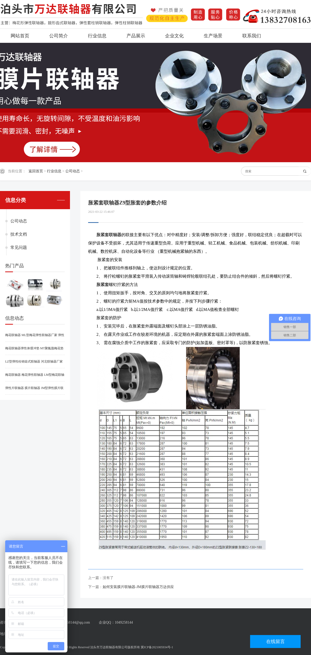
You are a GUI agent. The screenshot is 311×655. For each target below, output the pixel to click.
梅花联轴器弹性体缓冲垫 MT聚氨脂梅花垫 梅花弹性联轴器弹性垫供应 (34, 350)
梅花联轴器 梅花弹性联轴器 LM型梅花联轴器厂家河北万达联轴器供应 (34, 377)
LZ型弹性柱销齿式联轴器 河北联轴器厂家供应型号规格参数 (34, 364)
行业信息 (97, 35)
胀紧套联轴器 (108, 235)
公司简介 (58, 35)
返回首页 (36, 171)
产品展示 (135, 35)
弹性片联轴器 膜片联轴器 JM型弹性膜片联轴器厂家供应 (34, 390)
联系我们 (251, 35)
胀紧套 (102, 284)
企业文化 (174, 35)
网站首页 (20, 35)
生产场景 (213, 35)
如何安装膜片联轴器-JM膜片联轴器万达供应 (138, 587)
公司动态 (72, 171)
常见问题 (18, 247)
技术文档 (18, 234)
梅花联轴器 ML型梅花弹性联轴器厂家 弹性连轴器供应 (34, 337)
